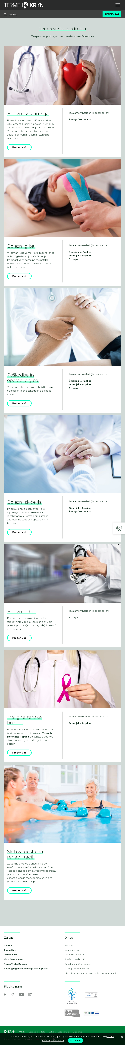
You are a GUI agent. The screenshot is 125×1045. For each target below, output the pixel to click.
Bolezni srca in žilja (28, 113)
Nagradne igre (72, 950)
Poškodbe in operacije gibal (23, 377)
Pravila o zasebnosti (74, 959)
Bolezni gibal (21, 246)
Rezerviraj (112, 14)
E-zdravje (77, 1032)
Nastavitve (75, 1040)
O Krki (22, 1032)
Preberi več (19, 147)
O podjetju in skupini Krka (77, 968)
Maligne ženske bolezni (24, 720)
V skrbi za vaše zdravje (59, 1032)
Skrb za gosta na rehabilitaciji (25, 854)
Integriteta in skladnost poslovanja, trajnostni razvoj (90, 973)
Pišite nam (70, 945)
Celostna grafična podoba (78, 964)
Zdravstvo (10, 14)
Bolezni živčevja (24, 502)
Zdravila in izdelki (37, 1032)
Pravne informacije (74, 954)
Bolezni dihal (21, 611)
